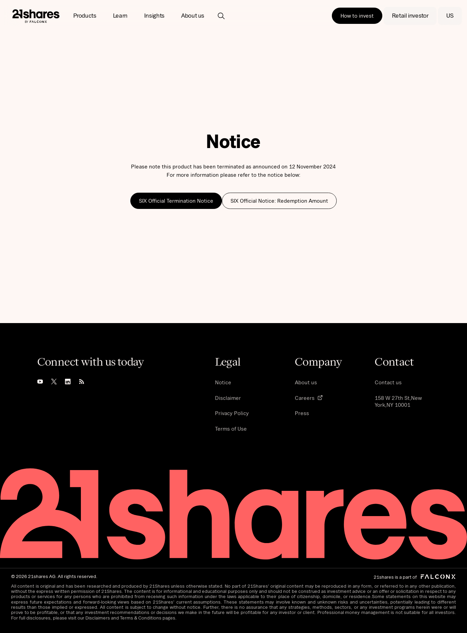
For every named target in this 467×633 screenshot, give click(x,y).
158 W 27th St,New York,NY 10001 (398, 401)
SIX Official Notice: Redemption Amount (279, 201)
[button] (85, 16)
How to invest (357, 15)
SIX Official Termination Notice (176, 201)
